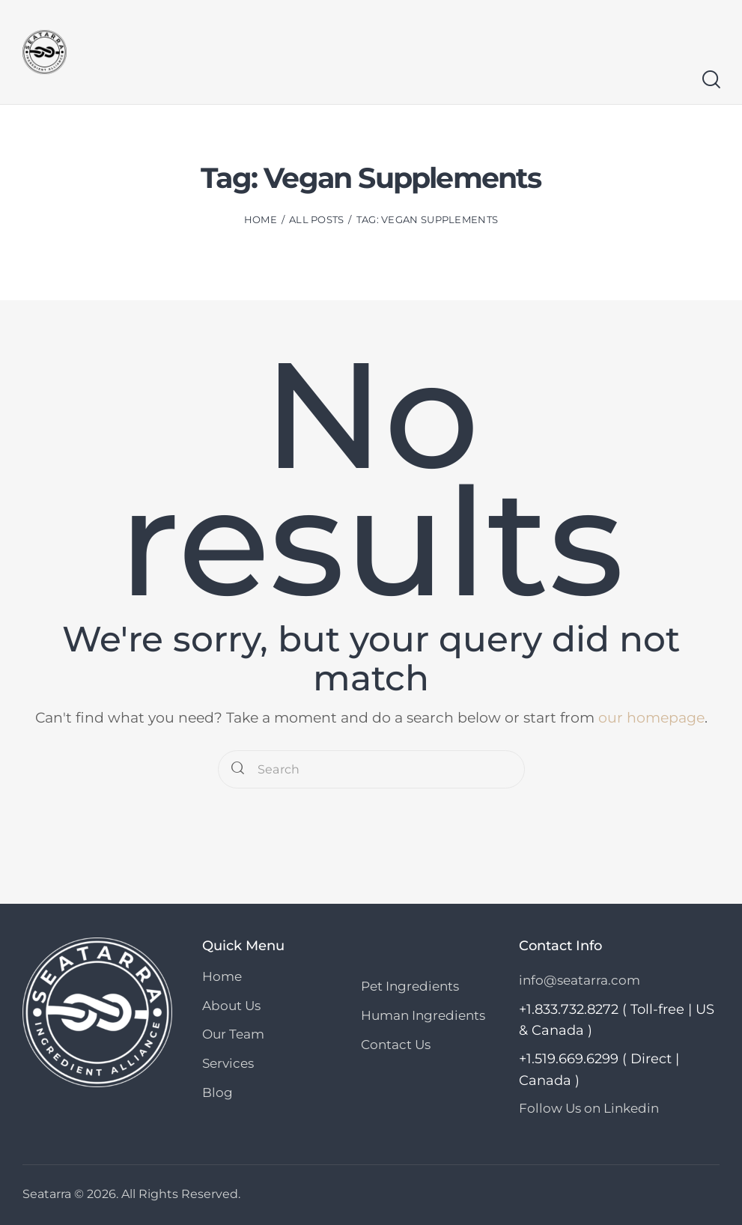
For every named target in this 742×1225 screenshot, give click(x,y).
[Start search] (710, 79)
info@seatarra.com (579, 980)
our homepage (651, 717)
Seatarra (46, 1193)
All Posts (316, 219)
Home (260, 219)
